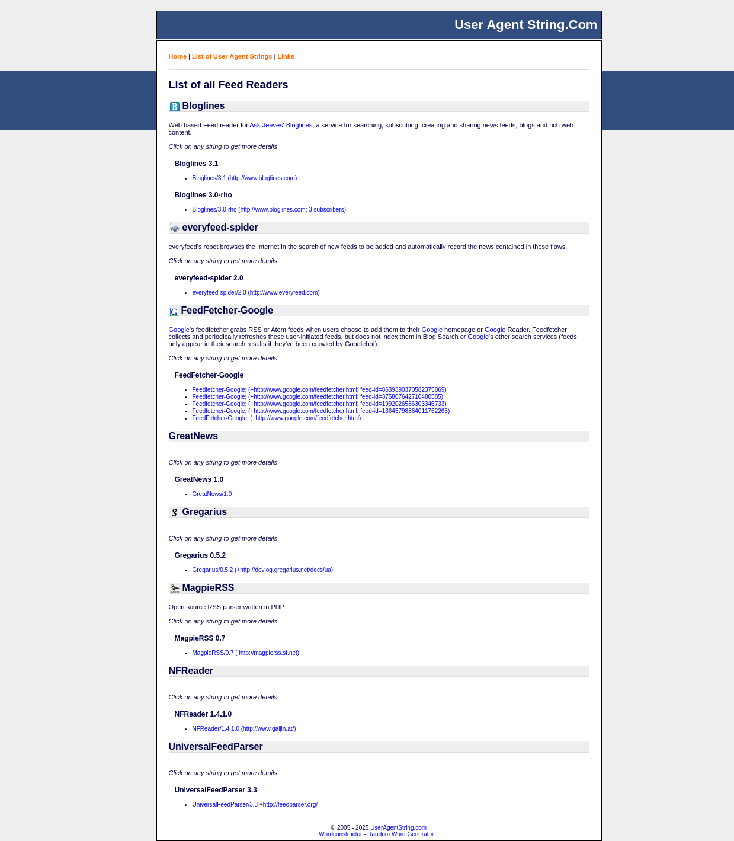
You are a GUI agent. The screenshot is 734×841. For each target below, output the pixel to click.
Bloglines (299, 125)
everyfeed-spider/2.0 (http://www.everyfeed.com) (256, 292)
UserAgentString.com (398, 827)
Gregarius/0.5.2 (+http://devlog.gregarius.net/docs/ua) (263, 570)
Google (179, 329)
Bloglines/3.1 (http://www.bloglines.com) (245, 178)
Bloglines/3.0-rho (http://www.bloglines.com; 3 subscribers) (270, 209)
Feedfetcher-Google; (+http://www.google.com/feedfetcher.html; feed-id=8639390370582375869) (320, 389)
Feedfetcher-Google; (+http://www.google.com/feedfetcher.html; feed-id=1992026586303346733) (320, 404)
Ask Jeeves (266, 125)
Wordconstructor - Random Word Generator (376, 834)
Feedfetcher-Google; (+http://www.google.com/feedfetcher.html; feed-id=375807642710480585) (318, 397)
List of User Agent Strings (232, 56)
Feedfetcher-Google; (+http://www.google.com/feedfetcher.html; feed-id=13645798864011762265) (321, 411)
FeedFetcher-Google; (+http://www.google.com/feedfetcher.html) (277, 418)
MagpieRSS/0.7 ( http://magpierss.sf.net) (246, 653)
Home (178, 56)
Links (285, 56)
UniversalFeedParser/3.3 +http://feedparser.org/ (255, 804)
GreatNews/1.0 (212, 494)
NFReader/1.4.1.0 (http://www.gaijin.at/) (244, 728)
